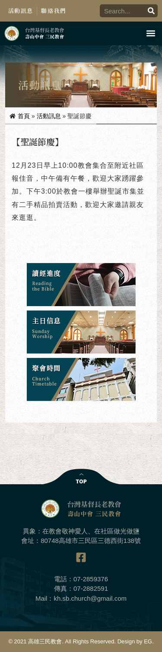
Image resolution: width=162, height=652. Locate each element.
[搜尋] (151, 10)
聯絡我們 (53, 10)
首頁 (24, 116)
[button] (150, 33)
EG (148, 641)
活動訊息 (20, 10)
